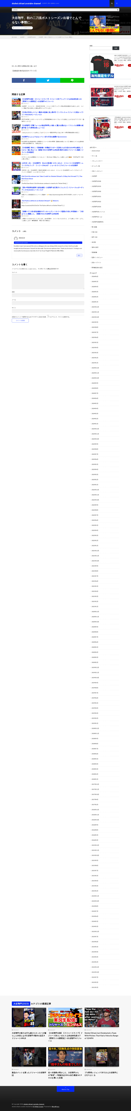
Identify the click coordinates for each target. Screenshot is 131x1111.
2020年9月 (95, 627)
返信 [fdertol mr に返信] (79, 255)
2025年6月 (95, 337)
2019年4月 (95, 708)
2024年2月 (95, 418)
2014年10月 (95, 901)
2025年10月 (95, 317)
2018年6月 (95, 754)
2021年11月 (95, 556)
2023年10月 (95, 439)
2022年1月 (95, 545)
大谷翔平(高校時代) (97, 222)
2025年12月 (95, 307)
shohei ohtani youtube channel (34, 1104)
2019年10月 (95, 677)
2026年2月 (95, 297)
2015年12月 (95, 845)
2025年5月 (95, 342)
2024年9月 (95, 383)
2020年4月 (95, 652)
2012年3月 (95, 982)
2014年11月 (95, 896)
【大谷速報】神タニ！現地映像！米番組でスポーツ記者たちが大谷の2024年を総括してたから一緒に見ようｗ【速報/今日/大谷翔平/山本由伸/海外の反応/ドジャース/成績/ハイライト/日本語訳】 (53, 150)
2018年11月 (95, 733)
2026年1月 (95, 302)
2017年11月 (95, 789)
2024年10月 (95, 378)
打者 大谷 (94, 232)
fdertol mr (22, 237)
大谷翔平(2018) (96, 181)
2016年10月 (95, 820)
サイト (14, 307)
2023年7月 (95, 454)
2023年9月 (95, 444)
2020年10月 (95, 622)
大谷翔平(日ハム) (97, 217)
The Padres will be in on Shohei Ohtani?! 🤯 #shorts (40, 201)
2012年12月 (95, 967)
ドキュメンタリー (97, 161)
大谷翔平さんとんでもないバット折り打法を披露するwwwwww (44, 137)
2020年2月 (95, 662)
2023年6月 (95, 459)
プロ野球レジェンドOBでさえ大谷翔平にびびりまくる (101, 1073)
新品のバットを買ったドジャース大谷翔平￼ (29, 1073)
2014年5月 (95, 921)
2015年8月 (95, 865)
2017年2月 (95, 804)
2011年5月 (95, 987)
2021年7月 (95, 576)
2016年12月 (95, 809)
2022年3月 (95, 535)
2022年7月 (95, 515)
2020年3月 (95, 657)
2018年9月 (95, 738)
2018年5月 (95, 759)
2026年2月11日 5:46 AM (21, 242)
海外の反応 (95, 247)
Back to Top (65, 1089)
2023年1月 (95, 484)
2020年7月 (95, 637)
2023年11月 (95, 434)
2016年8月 (95, 830)
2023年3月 (95, 474)
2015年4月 (95, 881)
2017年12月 (95, 784)
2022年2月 (95, 540)
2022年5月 (95, 525)
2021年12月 (95, 550)
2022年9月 (95, 505)
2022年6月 (95, 520)
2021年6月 (95, 581)
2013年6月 (95, 941)
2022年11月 (95, 495)
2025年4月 (95, 347)
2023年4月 (95, 469)
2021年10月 (95, 561)
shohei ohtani (96, 151)
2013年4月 (95, 952)
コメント (14, 272)
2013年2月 (95, 962)
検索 (91, 45)
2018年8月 (95, 743)
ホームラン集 (96, 166)
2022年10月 (95, 500)
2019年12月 (95, 667)
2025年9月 (95, 322)
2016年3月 (95, 840)
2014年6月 (95, 916)
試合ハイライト (96, 262)
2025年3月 (95, 352)
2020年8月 (95, 632)
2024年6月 (95, 398)
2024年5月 (95, 403)
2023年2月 (95, 479)
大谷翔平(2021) (96, 196)
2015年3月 (95, 886)
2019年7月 (95, 693)
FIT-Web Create (38, 1106)
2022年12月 (95, 490)
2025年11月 (95, 312)
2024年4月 (95, 408)
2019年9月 (95, 682)
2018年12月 (95, 728)
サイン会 (94, 156)
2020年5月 (95, 647)
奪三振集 (94, 227)
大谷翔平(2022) (96, 201)
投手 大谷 (94, 237)
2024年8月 (95, 388)
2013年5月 (95, 947)
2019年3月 (95, 713)
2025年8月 (95, 327)
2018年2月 (95, 774)
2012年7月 (95, 977)
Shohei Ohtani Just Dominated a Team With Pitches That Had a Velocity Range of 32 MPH (101, 1035)
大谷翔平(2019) (96, 186)
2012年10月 (95, 972)
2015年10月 (95, 855)
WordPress (55, 1106)
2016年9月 (95, 825)
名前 (13, 292)
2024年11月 (95, 373)
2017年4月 (95, 799)
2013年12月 (95, 931)
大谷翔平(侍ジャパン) (98, 211)
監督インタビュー (97, 257)
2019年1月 (95, 723)
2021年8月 (95, 571)
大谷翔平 (94, 176)
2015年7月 (95, 870)
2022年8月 (95, 510)
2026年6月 (95, 276)
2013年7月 (95, 936)
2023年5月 (95, 464)
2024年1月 (95, 423)
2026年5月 (95, 281)
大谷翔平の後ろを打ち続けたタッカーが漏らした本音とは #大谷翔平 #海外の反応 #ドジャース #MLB (29, 1035)
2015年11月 (95, 850)
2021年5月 (95, 586)
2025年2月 (95, 357)
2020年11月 (95, 616)
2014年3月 (95, 926)
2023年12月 (95, 429)
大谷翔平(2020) (96, 191)
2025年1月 (95, 363)
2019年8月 (95, 688)
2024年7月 (95, 393)
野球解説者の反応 (97, 267)
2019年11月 (95, 672)
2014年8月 (95, 906)
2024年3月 (95, 413)
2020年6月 (95, 642)
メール (14, 299)
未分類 (94, 242)
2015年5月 (95, 875)
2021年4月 (95, 591)
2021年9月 (95, 566)
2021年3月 (95, 596)
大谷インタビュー (97, 171)
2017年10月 (95, 794)
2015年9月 (95, 860)
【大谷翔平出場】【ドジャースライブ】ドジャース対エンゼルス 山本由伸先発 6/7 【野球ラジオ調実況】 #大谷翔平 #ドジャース (65, 1037)
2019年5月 (95, 703)
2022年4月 (95, 530)
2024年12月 (95, 368)
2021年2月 (95, 601)
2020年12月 (95, 611)
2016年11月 (95, 815)
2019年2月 (95, 718)
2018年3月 (95, 769)
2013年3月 (95, 957)
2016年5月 (95, 835)
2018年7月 (95, 748)
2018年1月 (95, 779)
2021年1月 (95, 606)
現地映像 (94, 252)
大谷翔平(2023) (27, 27)
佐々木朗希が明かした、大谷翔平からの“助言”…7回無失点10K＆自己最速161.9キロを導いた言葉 (65, 1075)
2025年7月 (95, 332)
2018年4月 (95, 764)
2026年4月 (95, 286)
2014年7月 (95, 911)
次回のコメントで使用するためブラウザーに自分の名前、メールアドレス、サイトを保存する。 (41, 317)
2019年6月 (95, 698)
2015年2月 (95, 891)
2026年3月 (95, 291)
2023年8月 (95, 449)
